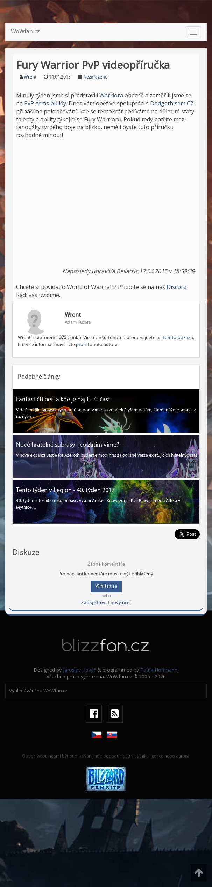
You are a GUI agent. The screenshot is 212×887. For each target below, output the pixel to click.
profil (81, 345)
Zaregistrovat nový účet (106, 602)
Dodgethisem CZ (172, 103)
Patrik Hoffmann (158, 669)
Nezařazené (95, 77)
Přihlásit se (106, 586)
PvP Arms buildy (45, 103)
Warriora (111, 95)
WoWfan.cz (25, 32)
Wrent (30, 77)
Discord (176, 287)
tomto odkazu (178, 338)
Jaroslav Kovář (79, 669)
